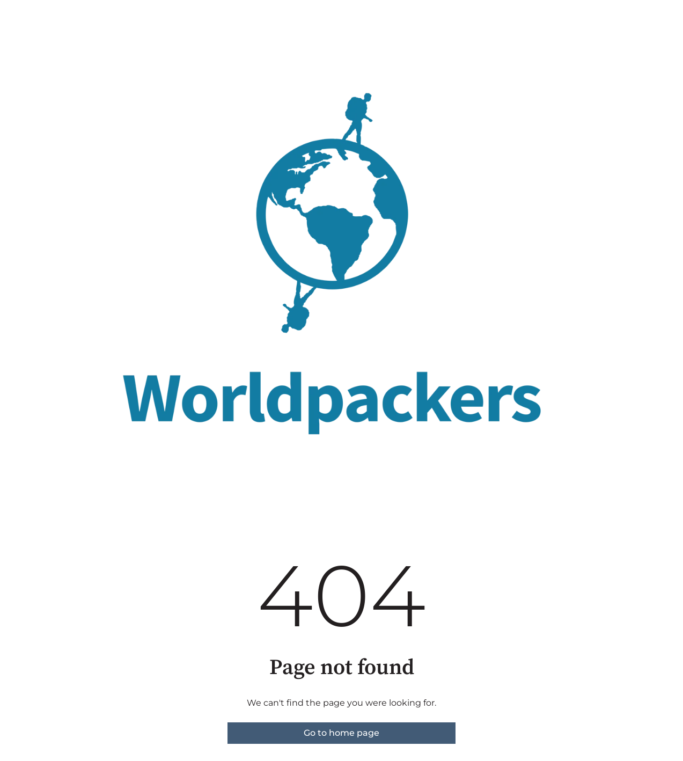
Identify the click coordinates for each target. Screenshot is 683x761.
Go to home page (341, 733)
